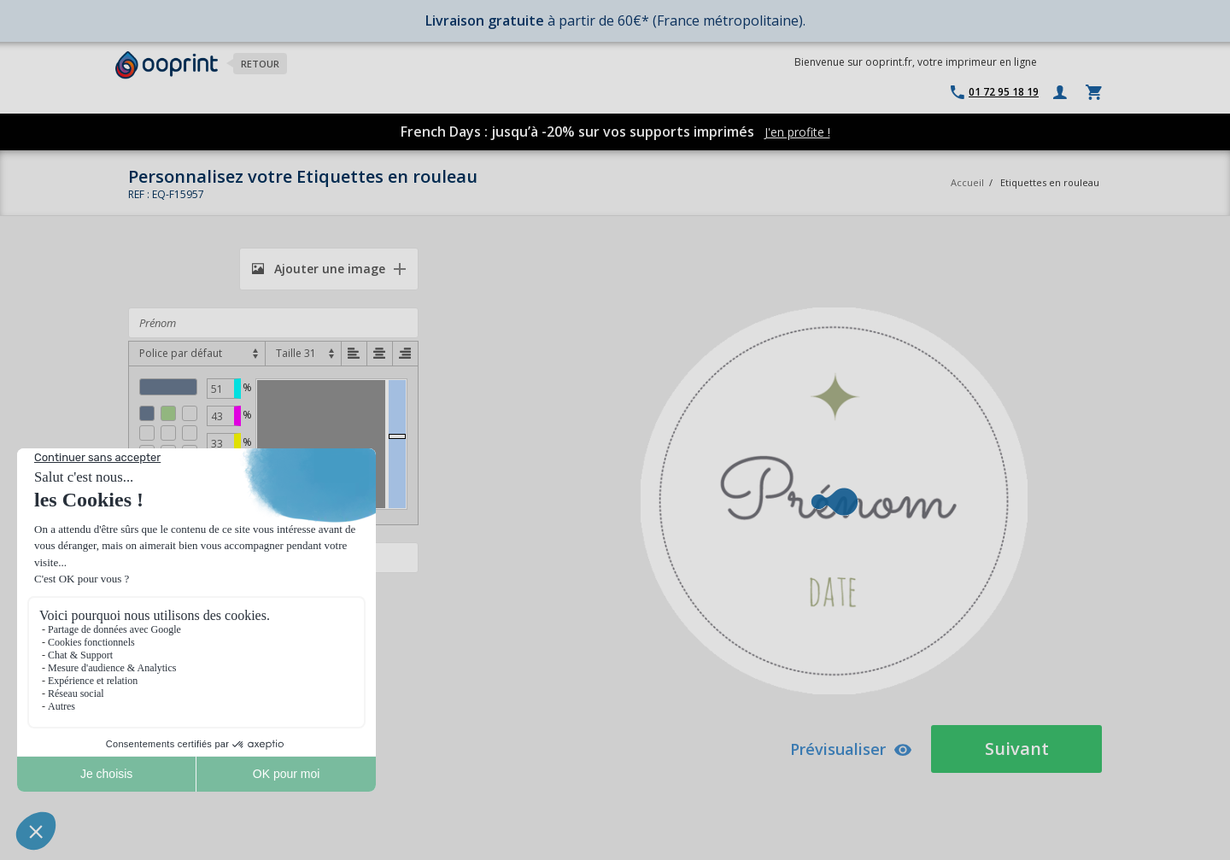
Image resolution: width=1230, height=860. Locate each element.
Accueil (967, 182)
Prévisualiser (851, 749)
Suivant (1017, 748)
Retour (260, 63)
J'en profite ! (797, 132)
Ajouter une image (318, 268)
